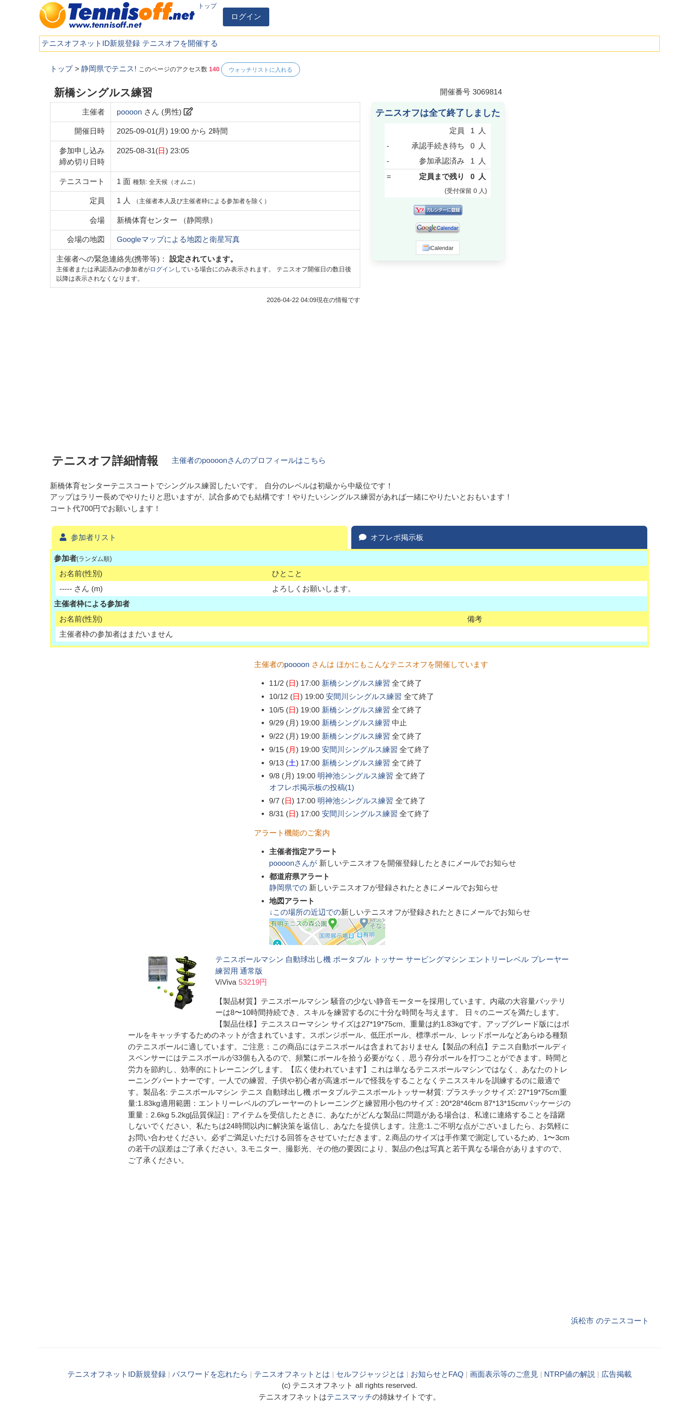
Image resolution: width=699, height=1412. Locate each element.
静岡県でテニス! (108, 69)
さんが (294, 863)
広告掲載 (616, 1374)
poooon (129, 112)
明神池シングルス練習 (355, 776)
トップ (207, 5)
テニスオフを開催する (180, 43)
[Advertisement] (582, 196)
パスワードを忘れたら (210, 1374)
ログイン (246, 16)
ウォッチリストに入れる (260, 69)
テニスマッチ (349, 1397)
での (289, 888)
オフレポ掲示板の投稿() (311, 787)
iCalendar (438, 247)
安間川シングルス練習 (364, 696)
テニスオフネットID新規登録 (90, 43)
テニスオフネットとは (292, 1374)
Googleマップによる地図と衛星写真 (178, 239)
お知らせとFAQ (437, 1374)
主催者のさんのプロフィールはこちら (249, 460)
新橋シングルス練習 (356, 683)
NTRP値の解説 (569, 1374)
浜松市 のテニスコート (610, 1321)
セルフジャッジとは (370, 1374)
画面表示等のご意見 (504, 1374)
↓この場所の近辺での (305, 912)
